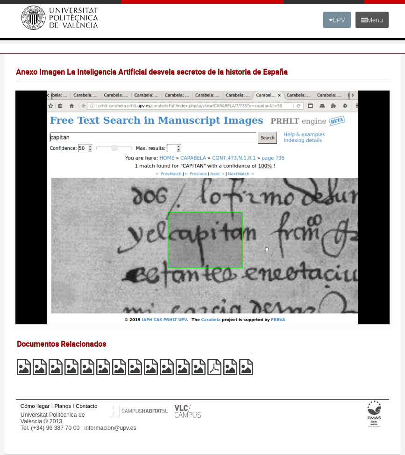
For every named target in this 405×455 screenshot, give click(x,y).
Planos (62, 406)
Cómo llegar (35, 406)
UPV (337, 19)
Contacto (86, 406)
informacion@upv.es (110, 428)
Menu (372, 19)
